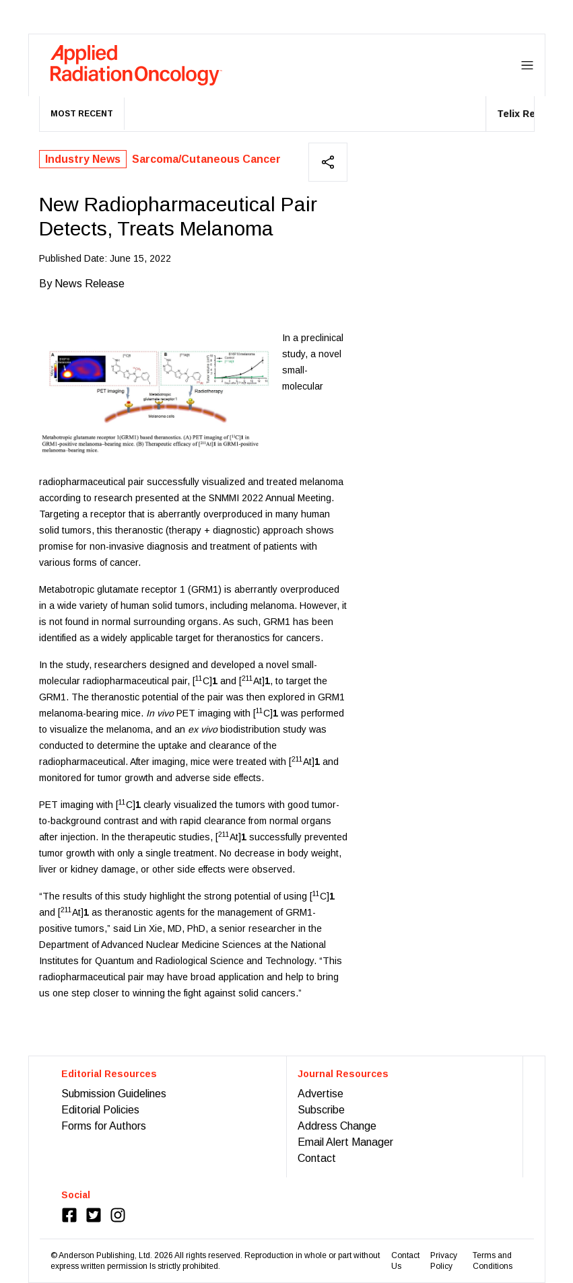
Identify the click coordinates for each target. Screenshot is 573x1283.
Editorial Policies (100, 1109)
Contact (317, 1158)
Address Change (337, 1126)
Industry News (83, 159)
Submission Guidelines (113, 1093)
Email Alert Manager (345, 1142)
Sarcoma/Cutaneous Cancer (206, 159)
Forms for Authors (103, 1126)
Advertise (320, 1093)
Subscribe (321, 1109)
